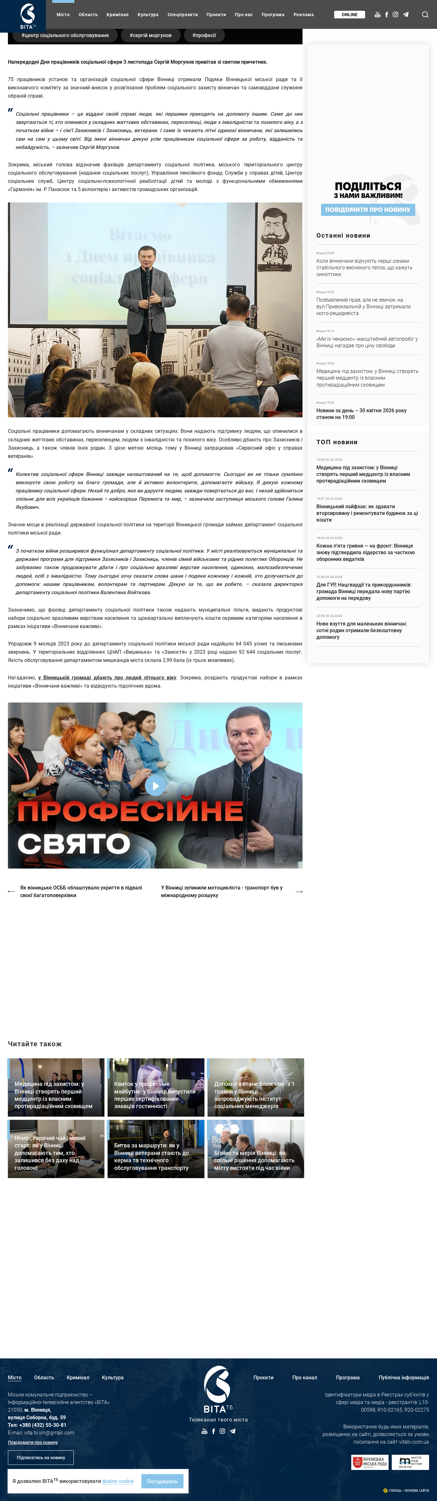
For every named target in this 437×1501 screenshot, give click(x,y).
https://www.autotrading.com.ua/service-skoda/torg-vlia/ (368, 105)
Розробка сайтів (417, 1490)
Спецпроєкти (183, 14)
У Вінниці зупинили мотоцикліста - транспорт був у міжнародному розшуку (222, 1038)
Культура (148, 14)
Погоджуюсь (162, 1481)
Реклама (304, 14)
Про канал (304, 1377)
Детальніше (368, 264)
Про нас (244, 14)
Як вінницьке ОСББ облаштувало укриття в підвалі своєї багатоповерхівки (81, 1038)
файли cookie (118, 1481)
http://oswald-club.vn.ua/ (155, 1110)
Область (88, 14)
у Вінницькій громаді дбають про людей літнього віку (107, 825)
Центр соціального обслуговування (67, 182)
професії (209, 182)
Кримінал (118, 14)
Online (349, 14)
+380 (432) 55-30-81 (42, 1424)
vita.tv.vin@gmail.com (49, 1432)
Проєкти (216, 14)
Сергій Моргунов (154, 182)
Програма (273, 14)
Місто (63, 14)
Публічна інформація (404, 1377)
